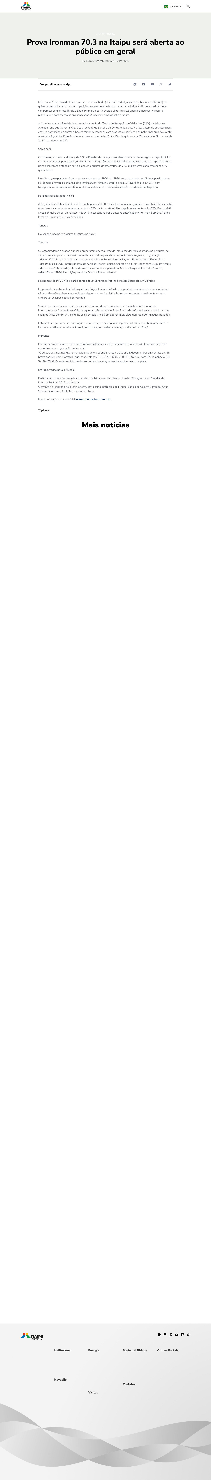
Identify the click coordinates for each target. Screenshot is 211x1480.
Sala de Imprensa (105, 34)
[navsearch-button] (188, 6)
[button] (135, 84)
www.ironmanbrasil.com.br (93, 399)
